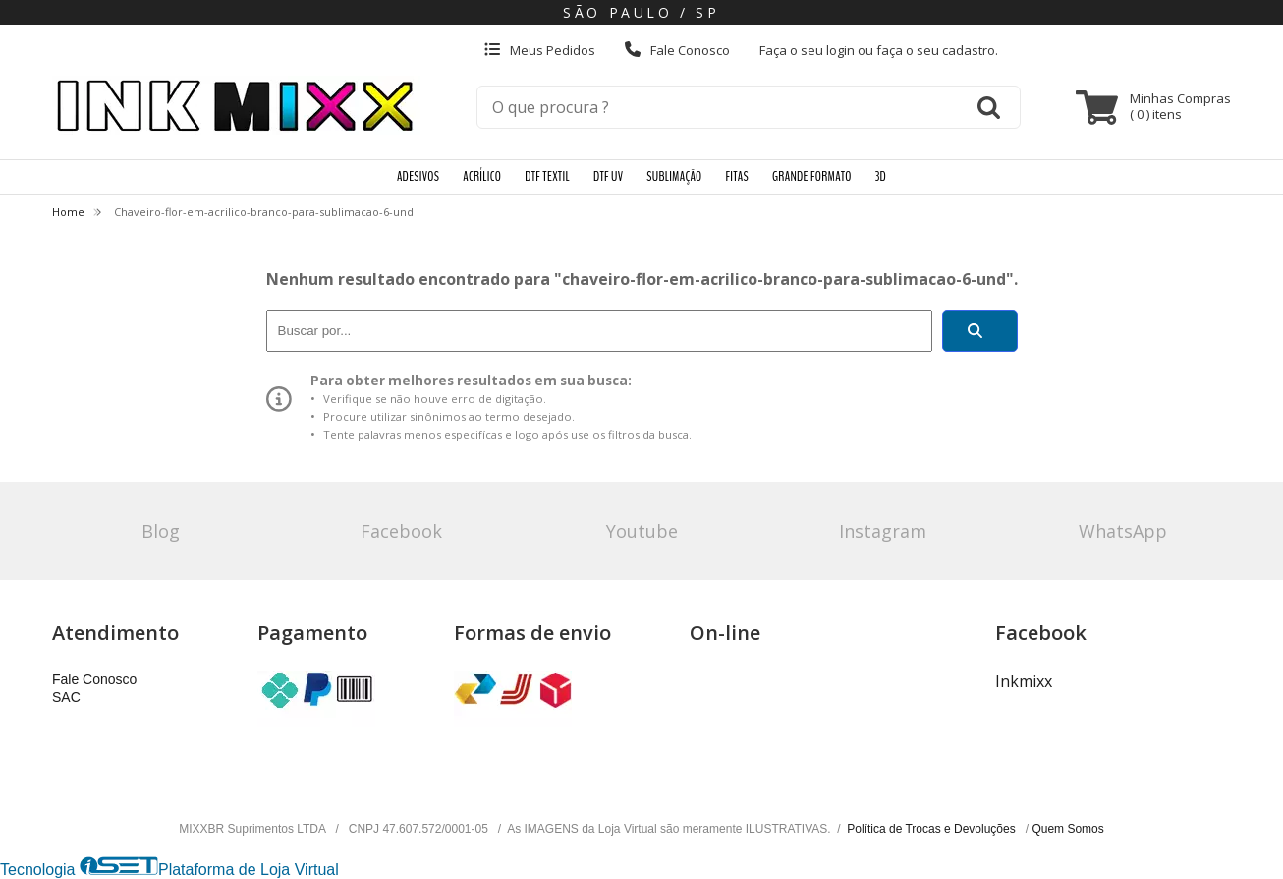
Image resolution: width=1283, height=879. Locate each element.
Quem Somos (1067, 829)
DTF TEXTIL (547, 176)
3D (880, 176)
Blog (160, 531)
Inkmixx (1023, 681)
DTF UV (608, 176)
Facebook (401, 531)
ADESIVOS (418, 176)
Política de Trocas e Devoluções (933, 829)
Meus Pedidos (539, 50)
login (842, 50)
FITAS (737, 176)
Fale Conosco (677, 50)
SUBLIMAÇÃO (673, 176)
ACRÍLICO (482, 176)
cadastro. (970, 50)
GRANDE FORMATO (812, 176)
